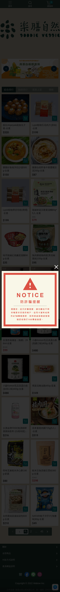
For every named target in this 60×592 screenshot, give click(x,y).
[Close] (56, 267)
